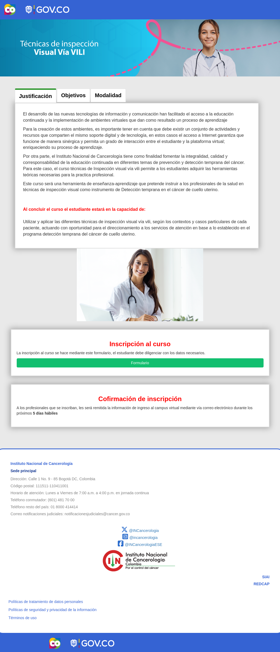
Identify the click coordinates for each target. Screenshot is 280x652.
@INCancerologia (140, 530)
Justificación (35, 96)
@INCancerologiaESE (140, 544)
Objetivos (73, 95)
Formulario (140, 363)
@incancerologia (140, 537)
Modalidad (108, 95)
